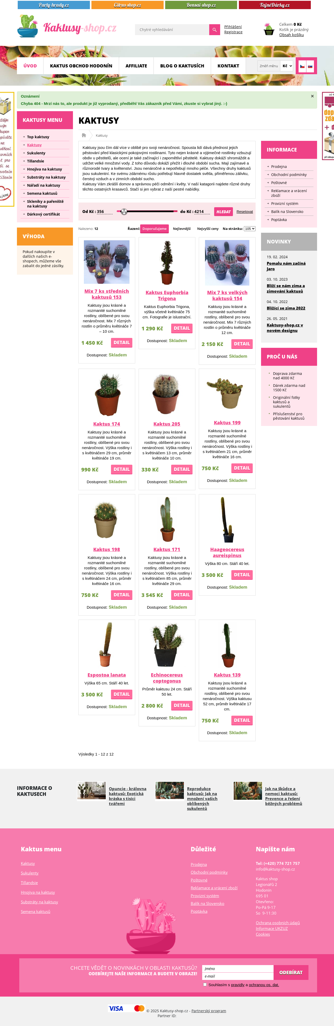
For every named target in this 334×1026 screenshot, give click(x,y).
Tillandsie (35, 161)
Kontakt (228, 66)
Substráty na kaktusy (46, 177)
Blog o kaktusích (182, 66)
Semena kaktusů (42, 193)
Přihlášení (233, 26)
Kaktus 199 (227, 422)
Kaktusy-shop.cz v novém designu (285, 327)
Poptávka (279, 219)
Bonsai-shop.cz (201, 5)
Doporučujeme (154, 228)
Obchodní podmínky (289, 174)
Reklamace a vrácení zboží (289, 193)
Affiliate (136, 66)
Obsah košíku (291, 34)
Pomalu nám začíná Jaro (286, 266)
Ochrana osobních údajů (278, 922)
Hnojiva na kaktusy (44, 169)
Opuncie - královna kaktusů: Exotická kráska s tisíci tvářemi (127, 796)
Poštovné (279, 182)
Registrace (233, 31)
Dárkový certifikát (43, 214)
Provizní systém (284, 203)
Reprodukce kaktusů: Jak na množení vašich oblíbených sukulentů (202, 798)
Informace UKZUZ (272, 928)
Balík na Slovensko (287, 211)
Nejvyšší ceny (208, 228)
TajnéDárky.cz (275, 5)
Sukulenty (36, 152)
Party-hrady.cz (54, 5)
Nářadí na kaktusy (43, 185)
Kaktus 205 (166, 424)
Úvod (30, 66)
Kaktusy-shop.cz (85, 135)
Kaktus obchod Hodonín (81, 66)
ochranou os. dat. (264, 985)
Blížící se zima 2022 (286, 308)
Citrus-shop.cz (127, 5)
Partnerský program (208, 1010)
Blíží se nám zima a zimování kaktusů (286, 288)
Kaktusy (34, 144)
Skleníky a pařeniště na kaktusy (45, 204)
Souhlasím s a (241, 985)
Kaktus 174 (106, 424)
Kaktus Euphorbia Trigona (167, 295)
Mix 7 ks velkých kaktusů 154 (227, 295)
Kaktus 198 (106, 549)
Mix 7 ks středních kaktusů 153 (106, 294)
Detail (122, 342)
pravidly (238, 985)
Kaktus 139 (227, 675)
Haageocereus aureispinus (227, 552)
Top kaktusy (38, 136)
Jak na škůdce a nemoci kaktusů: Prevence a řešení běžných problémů (283, 796)
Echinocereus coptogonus (167, 678)
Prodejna (279, 166)
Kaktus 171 (166, 549)
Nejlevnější (182, 228)
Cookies (263, 934)
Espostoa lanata (107, 675)
